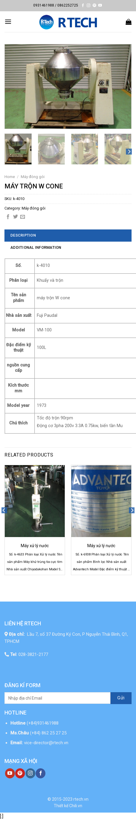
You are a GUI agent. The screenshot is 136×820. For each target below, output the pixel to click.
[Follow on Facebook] (83, 6)
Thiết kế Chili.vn (68, 805)
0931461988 (43, 5)
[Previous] (4, 522)
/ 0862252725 (66, 5)
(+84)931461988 (42, 723)
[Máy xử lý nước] (35, 501)
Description (23, 235)
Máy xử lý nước (35, 545)
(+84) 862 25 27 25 (49, 733)
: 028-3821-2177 (29, 654)
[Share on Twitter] (15, 217)
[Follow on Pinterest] (94, 6)
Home (9, 176)
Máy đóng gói (33, 176)
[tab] (68, 235)
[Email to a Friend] (22, 217)
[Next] (129, 152)
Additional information (35, 247)
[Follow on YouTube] (100, 6)
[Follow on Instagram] (88, 6)
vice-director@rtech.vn (46, 742)
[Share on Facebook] (8, 217)
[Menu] (8, 21)
